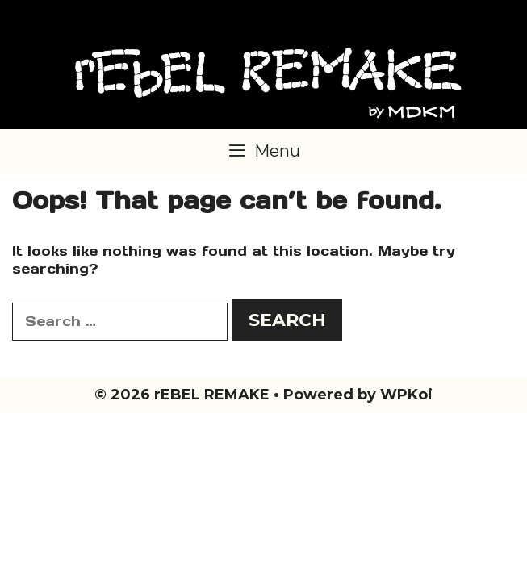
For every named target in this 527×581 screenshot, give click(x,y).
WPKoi (406, 394)
